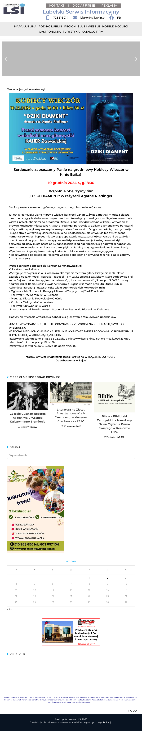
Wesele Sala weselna (78, 697)
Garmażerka (50, 700)
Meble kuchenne (117, 697)
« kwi (10, 609)
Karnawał (16, 700)
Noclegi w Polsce (11, 697)
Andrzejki (105, 697)
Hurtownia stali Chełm (66, 700)
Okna (41, 700)
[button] (6, 59)
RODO (132, 710)
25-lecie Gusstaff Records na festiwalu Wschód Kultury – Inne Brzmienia (28, 417)
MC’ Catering (54, 697)
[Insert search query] (71, 455)
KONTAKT (57, 5)
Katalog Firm (92, 31)
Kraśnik (64, 697)
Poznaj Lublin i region (57, 26)
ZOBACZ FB (17, 654)
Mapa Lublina (25, 26)
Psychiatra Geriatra (30, 700)
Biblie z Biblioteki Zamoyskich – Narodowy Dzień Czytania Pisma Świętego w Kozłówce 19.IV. (114, 424)
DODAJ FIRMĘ (83, 5)
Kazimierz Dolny (27, 697)
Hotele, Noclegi (115, 26)
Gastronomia (50, 31)
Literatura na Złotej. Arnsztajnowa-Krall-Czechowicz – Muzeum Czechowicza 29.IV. (71, 415)
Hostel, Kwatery (84, 700)
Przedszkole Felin (99, 700)
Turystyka (71, 31)
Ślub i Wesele (89, 26)
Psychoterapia (41, 697)
